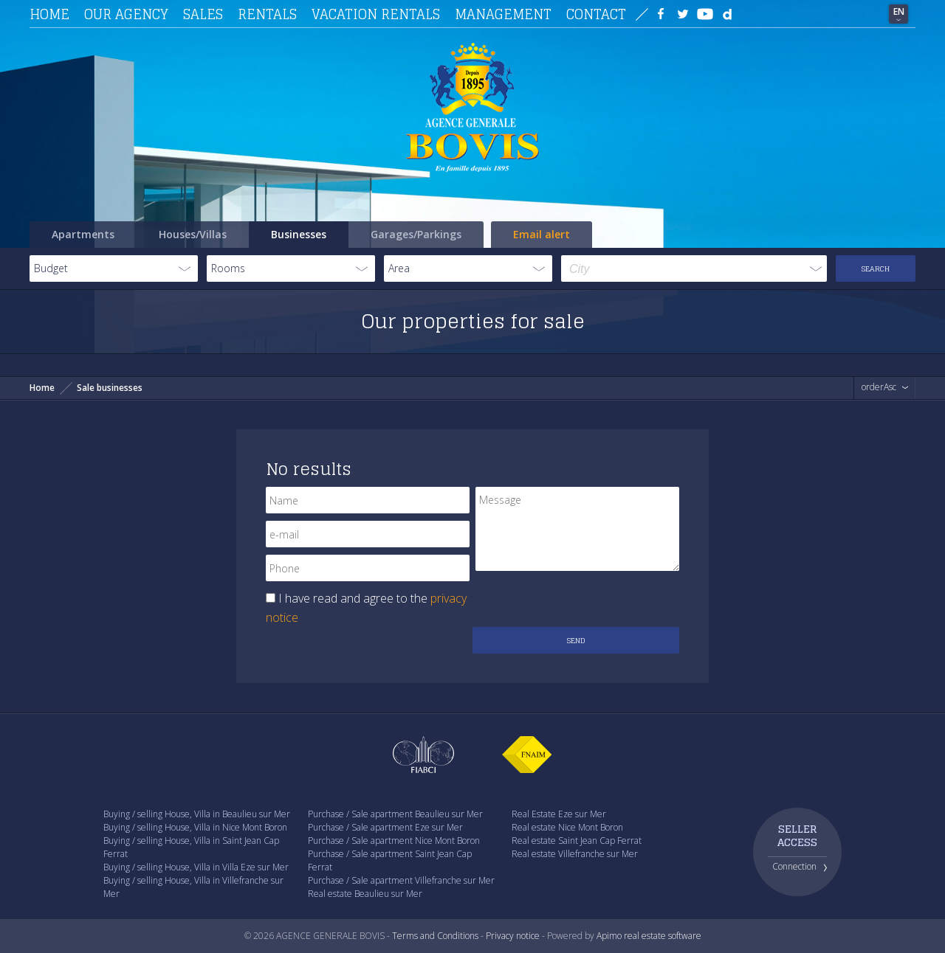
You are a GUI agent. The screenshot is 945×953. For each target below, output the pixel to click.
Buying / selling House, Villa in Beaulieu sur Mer (196, 814)
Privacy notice (513, 935)
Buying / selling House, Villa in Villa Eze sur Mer (196, 867)
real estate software (662, 935)
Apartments (83, 234)
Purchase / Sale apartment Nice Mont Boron (394, 840)
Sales (203, 14)
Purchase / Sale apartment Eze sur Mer (385, 827)
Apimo (609, 935)
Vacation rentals (376, 14)
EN (898, 11)
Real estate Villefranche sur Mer (575, 854)
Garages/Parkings (416, 234)
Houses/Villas (193, 234)
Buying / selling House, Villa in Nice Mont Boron (195, 827)
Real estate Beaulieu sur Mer (365, 893)
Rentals (267, 14)
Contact (596, 14)
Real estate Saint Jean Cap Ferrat (577, 840)
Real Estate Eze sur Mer (559, 814)
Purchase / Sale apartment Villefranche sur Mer (401, 880)
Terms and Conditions (435, 935)
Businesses (298, 234)
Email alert (541, 234)
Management (503, 14)
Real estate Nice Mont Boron (567, 827)
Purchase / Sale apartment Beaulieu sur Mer (395, 814)
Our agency (126, 14)
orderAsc (879, 387)
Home (49, 14)
